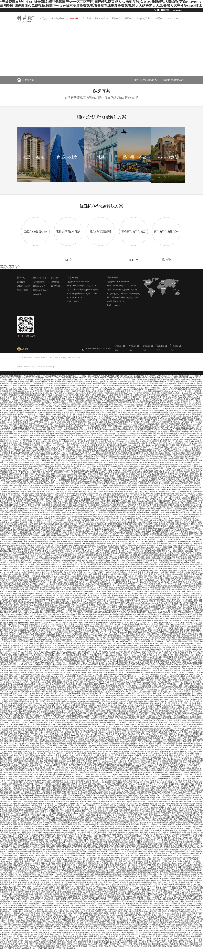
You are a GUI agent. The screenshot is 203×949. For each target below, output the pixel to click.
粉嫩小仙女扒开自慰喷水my (135, 383)
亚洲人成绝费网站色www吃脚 (135, 497)
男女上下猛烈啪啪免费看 (133, 590)
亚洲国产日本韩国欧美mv (152, 399)
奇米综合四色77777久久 (18, 555)
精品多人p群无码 (28, 488)
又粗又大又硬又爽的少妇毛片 (173, 540)
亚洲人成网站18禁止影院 (109, 407)
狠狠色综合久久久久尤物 (111, 651)
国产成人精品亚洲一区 (39, 549)
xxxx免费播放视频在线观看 (133, 389)
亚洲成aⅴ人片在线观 (33, 719)
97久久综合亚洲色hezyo (133, 551)
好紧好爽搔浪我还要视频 (97, 482)
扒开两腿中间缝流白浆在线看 (89, 503)
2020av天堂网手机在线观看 (131, 534)
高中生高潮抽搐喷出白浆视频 (112, 376)
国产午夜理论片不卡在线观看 (67, 586)
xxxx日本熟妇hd (180, 563)
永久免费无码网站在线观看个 (40, 391)
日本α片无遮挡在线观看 (116, 561)
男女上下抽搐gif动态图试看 (153, 474)
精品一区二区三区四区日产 (147, 732)
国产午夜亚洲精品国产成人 (81, 670)
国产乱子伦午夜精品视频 (104, 892)
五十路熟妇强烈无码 (145, 798)
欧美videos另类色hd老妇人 (37, 865)
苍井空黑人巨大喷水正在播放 (62, 565)
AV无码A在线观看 (178, 385)
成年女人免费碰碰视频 (27, 412)
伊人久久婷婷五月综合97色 (58, 640)
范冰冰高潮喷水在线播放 (48, 744)
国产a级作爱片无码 (59, 642)
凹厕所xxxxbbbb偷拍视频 (179, 491)
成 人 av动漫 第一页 (105, 409)
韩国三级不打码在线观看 (13, 403)
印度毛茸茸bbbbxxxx (52, 540)
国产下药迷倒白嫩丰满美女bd (66, 455)
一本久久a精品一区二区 (179, 776)
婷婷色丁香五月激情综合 (79, 461)
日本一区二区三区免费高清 (16, 399)
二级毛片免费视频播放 (142, 428)
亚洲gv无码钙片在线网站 (109, 699)
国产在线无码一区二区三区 (75, 719)
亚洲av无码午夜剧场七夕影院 (52, 472)
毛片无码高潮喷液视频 (109, 393)
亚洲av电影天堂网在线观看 (18, 657)
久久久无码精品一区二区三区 (64, 568)
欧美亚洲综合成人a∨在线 (141, 501)
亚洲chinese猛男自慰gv (84, 435)
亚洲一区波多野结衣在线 (151, 572)
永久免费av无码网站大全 (146, 407)
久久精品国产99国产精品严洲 (119, 437)
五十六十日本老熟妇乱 (56, 424)
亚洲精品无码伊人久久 (117, 794)
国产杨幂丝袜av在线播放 (39, 694)
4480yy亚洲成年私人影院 (128, 566)
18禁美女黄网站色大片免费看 (53, 486)
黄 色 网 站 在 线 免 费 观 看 (47, 713)
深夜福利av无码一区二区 (45, 638)
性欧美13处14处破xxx (108, 499)
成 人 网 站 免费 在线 (40, 520)
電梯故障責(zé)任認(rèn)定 (68, 245)
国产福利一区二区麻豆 (45, 382)
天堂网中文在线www (17, 383)
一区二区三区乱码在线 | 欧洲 (124, 380)
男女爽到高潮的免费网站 (23, 464)
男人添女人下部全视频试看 (26, 445)
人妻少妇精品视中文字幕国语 (138, 530)
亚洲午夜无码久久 (92, 719)
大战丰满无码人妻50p (37, 561)
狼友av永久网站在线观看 (27, 382)
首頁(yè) (43, 18)
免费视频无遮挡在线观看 (82, 401)
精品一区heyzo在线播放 (9, 653)
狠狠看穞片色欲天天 (115, 397)
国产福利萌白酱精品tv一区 (161, 385)
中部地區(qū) (176, 346)
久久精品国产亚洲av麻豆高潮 (191, 620)
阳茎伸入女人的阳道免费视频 (60, 432)
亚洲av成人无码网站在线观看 (68, 411)
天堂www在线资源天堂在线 (154, 389)
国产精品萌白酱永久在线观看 (149, 555)
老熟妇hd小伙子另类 (74, 489)
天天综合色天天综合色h (131, 426)
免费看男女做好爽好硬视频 (148, 514)
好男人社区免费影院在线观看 (137, 395)
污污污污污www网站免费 (57, 526)
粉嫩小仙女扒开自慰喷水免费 (61, 416)
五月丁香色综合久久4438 (30, 380)
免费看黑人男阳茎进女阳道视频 (131, 738)
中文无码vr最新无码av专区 (42, 568)
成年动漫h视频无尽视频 (41, 536)
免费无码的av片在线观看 (35, 405)
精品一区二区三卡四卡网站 (58, 902)
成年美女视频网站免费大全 (80, 628)
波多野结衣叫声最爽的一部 (171, 605)
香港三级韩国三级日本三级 (16, 455)
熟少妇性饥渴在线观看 (136, 457)
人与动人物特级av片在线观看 (41, 724)
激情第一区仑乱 (83, 455)
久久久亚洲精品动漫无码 (9, 476)
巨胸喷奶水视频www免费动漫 (172, 526)
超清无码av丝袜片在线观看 (28, 484)
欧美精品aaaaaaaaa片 (89, 669)
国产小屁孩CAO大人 (166, 443)
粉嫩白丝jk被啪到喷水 (27, 411)
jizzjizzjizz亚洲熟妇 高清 (101, 536)
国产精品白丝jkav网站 (101, 749)
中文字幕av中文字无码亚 (124, 740)
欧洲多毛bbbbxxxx (114, 399)
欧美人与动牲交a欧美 (87, 586)
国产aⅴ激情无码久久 (147, 655)
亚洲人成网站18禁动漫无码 (174, 405)
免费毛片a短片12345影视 (160, 453)
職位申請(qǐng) (57, 286)
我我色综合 (75, 387)
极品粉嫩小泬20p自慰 (57, 399)
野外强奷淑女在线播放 (133, 391)
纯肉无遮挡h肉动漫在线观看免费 (119, 378)
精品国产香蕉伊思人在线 (95, 383)
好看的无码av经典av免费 (11, 470)
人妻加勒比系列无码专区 (160, 507)
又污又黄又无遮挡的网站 (72, 405)
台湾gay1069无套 (78, 688)
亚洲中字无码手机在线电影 (184, 459)
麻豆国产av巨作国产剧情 (168, 426)
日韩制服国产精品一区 (180, 817)
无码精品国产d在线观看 (90, 632)
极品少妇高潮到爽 (190, 690)
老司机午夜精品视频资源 (162, 455)
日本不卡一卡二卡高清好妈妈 (111, 632)
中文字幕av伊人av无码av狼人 (161, 611)
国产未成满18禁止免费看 (84, 707)
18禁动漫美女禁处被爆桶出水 (87, 414)
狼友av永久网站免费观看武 (154, 624)
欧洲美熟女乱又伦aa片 (58, 459)
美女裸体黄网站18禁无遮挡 (35, 480)
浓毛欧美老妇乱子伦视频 (63, 881)
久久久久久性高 (191, 405)
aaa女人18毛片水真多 (24, 888)
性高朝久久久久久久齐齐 (129, 757)
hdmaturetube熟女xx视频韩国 (156, 457)
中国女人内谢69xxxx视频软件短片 (151, 609)
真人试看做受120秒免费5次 (143, 430)
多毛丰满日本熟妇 (47, 380)
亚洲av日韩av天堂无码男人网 (103, 528)
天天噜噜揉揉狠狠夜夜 (147, 470)
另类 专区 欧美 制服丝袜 (156, 397)
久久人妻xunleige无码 (85, 617)
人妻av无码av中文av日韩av (102, 784)
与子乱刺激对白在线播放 (9, 376)
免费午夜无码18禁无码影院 (105, 520)
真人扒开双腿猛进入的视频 (176, 397)
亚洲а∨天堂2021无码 (130, 526)
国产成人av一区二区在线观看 (95, 830)
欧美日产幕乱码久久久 (24, 478)
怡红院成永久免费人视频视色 (157, 424)
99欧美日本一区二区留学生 (98, 424)
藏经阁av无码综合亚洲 (69, 541)
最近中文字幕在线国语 (88, 578)
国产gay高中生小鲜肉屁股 (165, 464)
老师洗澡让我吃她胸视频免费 (133, 466)
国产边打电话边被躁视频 (165, 380)
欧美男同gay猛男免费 (165, 459)
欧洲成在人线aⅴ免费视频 (177, 759)
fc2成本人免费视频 (59, 439)
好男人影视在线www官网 (36, 397)
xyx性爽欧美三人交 (7, 401)
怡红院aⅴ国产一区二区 (108, 719)
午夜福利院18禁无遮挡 (108, 503)
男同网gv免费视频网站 (71, 472)
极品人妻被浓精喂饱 (144, 382)
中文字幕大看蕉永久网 (60, 495)
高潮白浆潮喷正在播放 (10, 378)
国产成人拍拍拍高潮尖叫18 (82, 532)
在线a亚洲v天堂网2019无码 (133, 746)
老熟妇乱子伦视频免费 (8, 511)
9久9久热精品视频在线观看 (23, 432)
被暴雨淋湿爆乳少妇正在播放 (124, 565)
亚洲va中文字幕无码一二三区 (88, 755)
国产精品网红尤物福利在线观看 (103, 403)
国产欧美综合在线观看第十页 (57, 395)
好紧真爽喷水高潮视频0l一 (47, 597)
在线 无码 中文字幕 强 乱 (145, 586)
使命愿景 (37, 294)
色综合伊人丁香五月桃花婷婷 (89, 393)
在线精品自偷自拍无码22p (130, 488)
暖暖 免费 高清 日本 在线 (176, 409)
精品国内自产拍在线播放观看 (83, 520)
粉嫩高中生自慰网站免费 (11, 925)
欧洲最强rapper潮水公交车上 (36, 748)
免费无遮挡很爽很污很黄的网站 (26, 624)
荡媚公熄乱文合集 (52, 503)
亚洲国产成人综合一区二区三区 (103, 432)
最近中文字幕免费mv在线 (23, 447)
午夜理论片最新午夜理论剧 (152, 584)
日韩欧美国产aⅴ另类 (149, 686)
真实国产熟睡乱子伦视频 (115, 383)
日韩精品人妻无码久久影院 (80, 478)
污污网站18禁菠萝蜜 (32, 840)
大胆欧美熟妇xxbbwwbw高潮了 (19, 538)
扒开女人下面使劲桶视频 (183, 463)
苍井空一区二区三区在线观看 (78, 690)
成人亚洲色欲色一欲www (114, 486)
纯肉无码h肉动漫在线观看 (75, 378)
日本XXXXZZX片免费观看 (55, 757)
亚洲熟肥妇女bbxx (37, 682)
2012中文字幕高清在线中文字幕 (145, 696)
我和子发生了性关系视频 (141, 694)
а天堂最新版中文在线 (132, 875)
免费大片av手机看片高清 (92, 574)
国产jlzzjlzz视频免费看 (88, 566)
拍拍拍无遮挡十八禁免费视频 (66, 380)
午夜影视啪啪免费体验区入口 (68, 555)
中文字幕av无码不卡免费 (146, 403)
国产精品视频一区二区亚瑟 (79, 395)
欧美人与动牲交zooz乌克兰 (70, 672)
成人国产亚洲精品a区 (99, 832)
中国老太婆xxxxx (90, 540)
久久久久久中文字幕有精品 (68, 463)
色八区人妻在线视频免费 (102, 464)
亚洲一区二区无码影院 (89, 813)
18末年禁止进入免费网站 (79, 576)
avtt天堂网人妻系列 (163, 651)
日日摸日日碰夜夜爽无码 (43, 464)
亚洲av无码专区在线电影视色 (39, 387)
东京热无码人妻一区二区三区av (46, 545)
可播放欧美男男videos (98, 395)
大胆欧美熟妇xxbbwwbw (171, 684)
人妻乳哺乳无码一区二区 (131, 538)
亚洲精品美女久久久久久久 (19, 694)
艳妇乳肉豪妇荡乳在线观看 (140, 385)
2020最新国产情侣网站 (49, 449)
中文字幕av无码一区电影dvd (12, 763)
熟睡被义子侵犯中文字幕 (157, 486)
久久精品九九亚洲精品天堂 (17, 565)
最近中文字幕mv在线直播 (131, 572)
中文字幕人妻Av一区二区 (80, 728)
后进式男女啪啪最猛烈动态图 (34, 395)
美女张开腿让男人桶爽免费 (16, 397)
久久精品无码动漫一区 (70, 466)
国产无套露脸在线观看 (26, 582)
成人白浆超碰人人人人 (95, 595)
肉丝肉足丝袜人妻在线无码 (182, 611)
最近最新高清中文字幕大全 (90, 387)
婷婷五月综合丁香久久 (116, 780)
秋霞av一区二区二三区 (169, 516)
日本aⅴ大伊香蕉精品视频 (96, 667)
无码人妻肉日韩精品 (180, 900)
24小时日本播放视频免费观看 (84, 470)
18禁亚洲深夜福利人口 (93, 649)
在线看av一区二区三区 (46, 584)
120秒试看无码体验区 (73, 703)
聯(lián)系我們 (39, 286)
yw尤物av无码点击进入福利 (78, 553)
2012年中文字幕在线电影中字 (158, 495)
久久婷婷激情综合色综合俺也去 (55, 383)
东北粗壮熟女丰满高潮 (168, 615)
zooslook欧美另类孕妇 (137, 424)
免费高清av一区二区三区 (49, 771)
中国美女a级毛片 (104, 744)
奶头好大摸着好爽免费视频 (100, 778)
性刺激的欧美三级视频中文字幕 (57, 834)
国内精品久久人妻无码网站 (50, 513)
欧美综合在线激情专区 (142, 871)
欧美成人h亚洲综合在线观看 (65, 659)
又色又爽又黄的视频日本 (112, 526)
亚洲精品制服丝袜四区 (61, 464)
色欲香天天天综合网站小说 (122, 511)
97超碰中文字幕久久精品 (11, 488)
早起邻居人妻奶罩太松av (159, 524)
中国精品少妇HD (98, 401)
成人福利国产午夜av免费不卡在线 (48, 474)
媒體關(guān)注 (23, 286)
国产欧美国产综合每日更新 (127, 514)
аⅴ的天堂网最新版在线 (69, 499)
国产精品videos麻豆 (41, 432)
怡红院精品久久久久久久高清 (163, 518)
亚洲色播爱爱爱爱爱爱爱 (135, 493)
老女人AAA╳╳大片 (149, 665)
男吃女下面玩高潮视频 (161, 776)
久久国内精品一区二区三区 (61, 715)
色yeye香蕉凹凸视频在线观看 (176, 389)
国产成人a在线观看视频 (143, 451)
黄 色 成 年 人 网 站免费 (107, 936)
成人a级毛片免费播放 (8, 686)
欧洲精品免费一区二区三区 (184, 382)
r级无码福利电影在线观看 (156, 599)
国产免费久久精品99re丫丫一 (76, 424)
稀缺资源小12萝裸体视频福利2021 (119, 667)
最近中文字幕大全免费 (111, 405)
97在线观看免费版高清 (151, 391)
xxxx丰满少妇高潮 (98, 422)
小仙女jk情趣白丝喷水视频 (56, 690)
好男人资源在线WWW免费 (62, 401)
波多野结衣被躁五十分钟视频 (164, 434)
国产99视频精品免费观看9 (51, 701)
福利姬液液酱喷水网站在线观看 (12, 678)
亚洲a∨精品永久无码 (137, 628)
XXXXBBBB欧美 (122, 414)
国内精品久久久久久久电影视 (122, 518)
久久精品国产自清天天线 (60, 461)
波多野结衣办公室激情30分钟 (191, 684)
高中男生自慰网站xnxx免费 (152, 538)
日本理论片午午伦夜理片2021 (62, 443)
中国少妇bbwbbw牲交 (83, 428)
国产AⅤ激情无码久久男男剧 (187, 432)
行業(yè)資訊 (22, 290)
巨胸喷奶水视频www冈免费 (140, 414)
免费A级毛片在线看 (105, 578)
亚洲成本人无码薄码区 (164, 925)
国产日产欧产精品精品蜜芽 (39, 416)
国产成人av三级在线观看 (77, 753)
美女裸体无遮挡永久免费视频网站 (60, 507)
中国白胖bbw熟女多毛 (127, 407)
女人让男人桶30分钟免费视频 (157, 536)
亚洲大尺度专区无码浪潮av (103, 434)
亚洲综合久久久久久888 (78, 453)
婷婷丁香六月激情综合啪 (159, 661)
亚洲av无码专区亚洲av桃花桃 (25, 775)
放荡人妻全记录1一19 (24, 636)
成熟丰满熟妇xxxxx (134, 522)
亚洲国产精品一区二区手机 (97, 399)
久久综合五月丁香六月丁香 (38, 551)
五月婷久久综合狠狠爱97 (180, 815)
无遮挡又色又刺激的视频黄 (36, 441)
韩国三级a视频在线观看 (114, 459)
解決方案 (74, 18)
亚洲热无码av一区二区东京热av (186, 443)
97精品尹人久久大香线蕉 (151, 605)
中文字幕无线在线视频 (165, 711)
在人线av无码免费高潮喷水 (29, 588)
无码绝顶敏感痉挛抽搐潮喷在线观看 (15, 576)
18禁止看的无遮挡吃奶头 (56, 441)
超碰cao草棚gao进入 (160, 520)
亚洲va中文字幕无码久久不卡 (38, 422)
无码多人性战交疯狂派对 (180, 530)
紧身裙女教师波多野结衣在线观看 (148, 848)
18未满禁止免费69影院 (179, 642)
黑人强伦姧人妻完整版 (8, 426)
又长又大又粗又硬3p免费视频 (98, 942)
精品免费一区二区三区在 (99, 461)
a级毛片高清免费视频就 (33, 678)
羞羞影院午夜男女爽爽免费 (168, 696)
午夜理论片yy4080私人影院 (87, 382)
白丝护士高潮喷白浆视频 (69, 655)
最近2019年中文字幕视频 (127, 503)
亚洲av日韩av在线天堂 (156, 576)
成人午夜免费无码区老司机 (129, 761)
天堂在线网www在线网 (161, 449)
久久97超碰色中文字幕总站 (119, 846)
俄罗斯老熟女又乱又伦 (32, 449)
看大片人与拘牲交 (164, 478)
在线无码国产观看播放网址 (134, 376)
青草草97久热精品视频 (165, 522)
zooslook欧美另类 (43, 428)
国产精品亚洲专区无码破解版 (100, 420)
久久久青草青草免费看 (145, 432)
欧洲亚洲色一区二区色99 (64, 491)
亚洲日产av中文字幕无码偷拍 (171, 888)
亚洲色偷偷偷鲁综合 (32, 605)
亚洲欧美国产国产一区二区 (167, 441)
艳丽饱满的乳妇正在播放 (101, 692)
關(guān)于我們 (144, 18)
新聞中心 (129, 18)
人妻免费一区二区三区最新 (141, 461)
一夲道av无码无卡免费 (105, 491)
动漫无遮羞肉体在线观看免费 (180, 461)
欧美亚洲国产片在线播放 (180, 821)
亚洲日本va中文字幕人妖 (50, 646)
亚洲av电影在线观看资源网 (68, 588)
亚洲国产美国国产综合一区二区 (183, 701)
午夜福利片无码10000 (176, 497)
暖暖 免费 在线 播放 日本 (78, 547)
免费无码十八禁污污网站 (41, 443)
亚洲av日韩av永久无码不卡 (148, 647)
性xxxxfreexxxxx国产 (194, 424)
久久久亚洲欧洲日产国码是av (40, 401)
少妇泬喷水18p (103, 661)
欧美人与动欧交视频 (152, 545)
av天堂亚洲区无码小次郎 (59, 389)
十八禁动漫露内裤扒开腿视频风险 (183, 507)
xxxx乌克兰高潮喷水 (129, 441)
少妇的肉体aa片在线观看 (113, 655)
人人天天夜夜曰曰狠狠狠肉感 (43, 532)
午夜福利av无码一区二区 (106, 773)
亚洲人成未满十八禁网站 (18, 416)
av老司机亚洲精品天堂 (130, 472)
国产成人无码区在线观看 (72, 572)
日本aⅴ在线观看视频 (157, 786)
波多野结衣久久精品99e (137, 934)
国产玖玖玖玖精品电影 (187, 594)
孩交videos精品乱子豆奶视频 (174, 376)
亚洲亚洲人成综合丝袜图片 (95, 447)
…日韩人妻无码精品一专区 (127, 411)
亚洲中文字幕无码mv (25, 726)
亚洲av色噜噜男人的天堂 (30, 796)
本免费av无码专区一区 (188, 915)
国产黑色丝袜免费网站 (17, 385)
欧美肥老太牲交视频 (10, 911)
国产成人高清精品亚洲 (106, 414)
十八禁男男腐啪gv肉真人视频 (164, 503)
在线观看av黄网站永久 (169, 767)
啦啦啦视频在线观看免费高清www (145, 443)
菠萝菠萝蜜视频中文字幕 (30, 513)
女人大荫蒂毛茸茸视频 (86, 449)
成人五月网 (43, 624)
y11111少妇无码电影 (7, 699)
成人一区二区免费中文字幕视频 (94, 582)
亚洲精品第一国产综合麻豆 (14, 605)
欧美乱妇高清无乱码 (109, 609)
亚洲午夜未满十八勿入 (122, 853)
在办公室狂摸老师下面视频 (89, 499)
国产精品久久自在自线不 (32, 634)
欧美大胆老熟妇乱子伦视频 (90, 488)
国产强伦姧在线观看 (15, 501)
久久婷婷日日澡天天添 (111, 890)
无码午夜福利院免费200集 (77, 726)
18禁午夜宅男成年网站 (94, 580)
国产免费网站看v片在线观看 (136, 713)
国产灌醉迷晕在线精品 (104, 827)
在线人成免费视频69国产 (60, 784)
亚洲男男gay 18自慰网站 (188, 407)
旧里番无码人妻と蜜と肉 (134, 780)
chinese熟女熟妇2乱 (155, 618)
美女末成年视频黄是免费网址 (17, 522)
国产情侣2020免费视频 (154, 549)
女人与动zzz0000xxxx (162, 775)
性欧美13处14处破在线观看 (10, 486)
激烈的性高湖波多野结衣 (27, 597)
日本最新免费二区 (22, 859)
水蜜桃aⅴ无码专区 (37, 934)
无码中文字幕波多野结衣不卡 (160, 395)
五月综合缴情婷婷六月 (190, 534)
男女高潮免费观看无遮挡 (116, 395)
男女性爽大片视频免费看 (86, 412)
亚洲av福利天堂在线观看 (169, 769)
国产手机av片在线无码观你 (186, 513)
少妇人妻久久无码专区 (149, 626)
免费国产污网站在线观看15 (166, 511)
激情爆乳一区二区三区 (96, 459)
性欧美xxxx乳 (68, 827)
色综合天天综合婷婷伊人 (190, 794)
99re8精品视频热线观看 (19, 667)
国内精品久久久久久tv (67, 484)
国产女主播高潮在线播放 (70, 823)
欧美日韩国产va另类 (134, 474)
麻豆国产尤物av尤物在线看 (63, 782)
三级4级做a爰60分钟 (90, 418)
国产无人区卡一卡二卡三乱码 (87, 409)
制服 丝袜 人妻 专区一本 (67, 412)
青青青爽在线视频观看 (47, 609)
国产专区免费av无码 (74, 418)
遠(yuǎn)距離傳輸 (101, 231)
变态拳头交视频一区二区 (101, 663)
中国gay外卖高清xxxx (58, 418)
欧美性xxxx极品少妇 (186, 441)
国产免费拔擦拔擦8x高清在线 (64, 409)
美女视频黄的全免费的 (59, 838)
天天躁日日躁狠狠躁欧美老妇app (155, 387)
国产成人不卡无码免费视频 (100, 480)
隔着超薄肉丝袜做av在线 (38, 526)
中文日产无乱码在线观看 (24, 559)
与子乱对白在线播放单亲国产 (25, 463)
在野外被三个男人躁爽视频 (102, 380)
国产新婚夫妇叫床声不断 (30, 472)
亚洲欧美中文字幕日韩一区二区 (12, 620)
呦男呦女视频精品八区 (59, 528)
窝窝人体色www (83, 518)
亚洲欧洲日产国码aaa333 (82, 663)
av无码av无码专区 (176, 495)
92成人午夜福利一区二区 (36, 457)
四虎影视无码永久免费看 (170, 393)
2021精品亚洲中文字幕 (122, 409)
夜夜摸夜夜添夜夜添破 (89, 472)
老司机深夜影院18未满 (144, 528)
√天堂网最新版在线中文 (26, 553)
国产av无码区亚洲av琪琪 (16, 800)
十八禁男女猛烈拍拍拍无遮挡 (149, 709)
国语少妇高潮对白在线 (50, 946)
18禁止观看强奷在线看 (58, 778)
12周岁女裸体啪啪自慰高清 (191, 411)
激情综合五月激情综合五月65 (108, 925)
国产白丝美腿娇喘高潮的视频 (177, 551)
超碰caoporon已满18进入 (127, 382)
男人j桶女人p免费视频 (160, 532)
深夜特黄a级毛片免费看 (192, 786)
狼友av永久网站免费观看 (11, 611)
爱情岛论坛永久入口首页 (193, 576)
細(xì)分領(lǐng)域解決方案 (145, 80)
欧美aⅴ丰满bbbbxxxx (70, 701)
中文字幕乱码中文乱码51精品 (118, 385)
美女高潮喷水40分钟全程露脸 (32, 848)
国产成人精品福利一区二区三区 (158, 383)
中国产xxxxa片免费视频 (37, 420)
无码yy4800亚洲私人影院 (81, 432)
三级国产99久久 (27, 470)
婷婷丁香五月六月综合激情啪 (58, 420)
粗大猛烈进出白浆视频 (22, 514)
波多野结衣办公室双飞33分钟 (93, 489)
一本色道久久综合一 (48, 586)
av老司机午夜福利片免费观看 (172, 572)
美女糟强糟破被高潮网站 (133, 624)
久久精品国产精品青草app (83, 514)
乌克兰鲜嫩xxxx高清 (15, 449)
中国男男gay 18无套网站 (173, 875)
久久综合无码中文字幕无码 (126, 403)
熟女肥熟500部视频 (146, 463)
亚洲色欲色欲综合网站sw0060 (27, 509)
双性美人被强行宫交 (42, 488)
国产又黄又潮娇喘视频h (164, 844)
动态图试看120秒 (88, 825)
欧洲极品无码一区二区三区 (163, 382)
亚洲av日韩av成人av (30, 776)
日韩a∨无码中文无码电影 (44, 773)
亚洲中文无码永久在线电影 (17, 420)
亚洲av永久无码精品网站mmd (141, 819)
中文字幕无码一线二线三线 (121, 568)
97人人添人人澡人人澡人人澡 (162, 414)
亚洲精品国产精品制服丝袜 (19, 838)
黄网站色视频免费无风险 (73, 684)
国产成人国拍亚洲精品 (16, 584)
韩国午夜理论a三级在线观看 (174, 894)
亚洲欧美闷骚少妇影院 (27, 516)
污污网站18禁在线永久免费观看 (56, 403)
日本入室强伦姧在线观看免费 (101, 430)
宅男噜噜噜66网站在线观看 (57, 397)
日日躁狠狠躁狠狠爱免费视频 (19, 549)
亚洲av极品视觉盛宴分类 (141, 559)
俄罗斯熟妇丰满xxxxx (187, 566)
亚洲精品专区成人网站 (108, 840)
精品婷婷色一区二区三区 (160, 642)
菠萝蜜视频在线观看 (87, 873)
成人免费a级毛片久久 (102, 617)
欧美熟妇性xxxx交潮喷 (142, 518)
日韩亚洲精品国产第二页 (98, 397)
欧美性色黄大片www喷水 (120, 638)
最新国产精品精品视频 (76, 526)
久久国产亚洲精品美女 (24, 409)
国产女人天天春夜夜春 (80, 416)
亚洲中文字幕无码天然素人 (164, 430)
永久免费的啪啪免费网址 (159, 447)
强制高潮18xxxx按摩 (181, 414)
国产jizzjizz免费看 (44, 468)
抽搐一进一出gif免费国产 (177, 468)
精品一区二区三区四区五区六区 (16, 387)
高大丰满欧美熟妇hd (102, 570)
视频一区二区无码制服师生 (115, 439)
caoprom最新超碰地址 (53, 736)
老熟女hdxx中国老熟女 (28, 491)
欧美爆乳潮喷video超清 (179, 578)
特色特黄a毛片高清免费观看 (21, 418)
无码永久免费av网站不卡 (28, 557)
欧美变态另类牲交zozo (70, 376)
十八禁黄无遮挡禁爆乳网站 (180, 453)
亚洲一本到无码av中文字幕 (126, 432)
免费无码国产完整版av (125, 659)
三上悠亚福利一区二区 (16, 441)
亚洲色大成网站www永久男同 (143, 464)
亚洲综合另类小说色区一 (61, 391)
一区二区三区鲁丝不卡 (110, 657)
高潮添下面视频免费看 (43, 505)
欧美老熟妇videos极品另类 (69, 509)
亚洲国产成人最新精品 (69, 407)
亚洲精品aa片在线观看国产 (76, 399)
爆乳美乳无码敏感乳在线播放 (17, 389)
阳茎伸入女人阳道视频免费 (44, 478)
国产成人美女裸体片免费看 (53, 703)
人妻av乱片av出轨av (174, 601)
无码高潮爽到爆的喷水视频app (24, 393)
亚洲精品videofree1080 (56, 817)
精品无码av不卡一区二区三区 (49, 407)
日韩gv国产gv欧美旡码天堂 (192, 595)
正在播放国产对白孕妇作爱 (157, 497)
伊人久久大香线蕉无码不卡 (188, 426)
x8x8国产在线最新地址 (8, 622)
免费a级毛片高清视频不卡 (62, 832)
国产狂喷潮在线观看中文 (149, 615)
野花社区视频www (149, 522)
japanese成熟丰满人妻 (118, 536)
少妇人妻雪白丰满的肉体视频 (80, 501)
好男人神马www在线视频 (178, 532)
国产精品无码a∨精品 (183, 464)
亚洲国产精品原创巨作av (107, 946)
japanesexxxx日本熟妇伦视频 (71, 474)
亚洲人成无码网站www (34, 383)
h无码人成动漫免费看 (132, 459)
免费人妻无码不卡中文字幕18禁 (139, 416)
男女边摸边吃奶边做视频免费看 (91, 466)
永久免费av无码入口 (60, 547)
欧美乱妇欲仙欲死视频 (176, 520)
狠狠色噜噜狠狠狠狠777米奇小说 (124, 931)
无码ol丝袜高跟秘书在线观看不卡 (21, 545)
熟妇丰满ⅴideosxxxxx (149, 459)
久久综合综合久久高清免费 (148, 411)
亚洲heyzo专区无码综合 (152, 489)
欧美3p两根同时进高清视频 (15, 482)
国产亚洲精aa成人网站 (140, 378)
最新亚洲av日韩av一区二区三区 (130, 393)
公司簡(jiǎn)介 (39, 282)
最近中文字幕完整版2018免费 (11, 547)
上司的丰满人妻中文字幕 (117, 522)
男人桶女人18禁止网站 (35, 482)
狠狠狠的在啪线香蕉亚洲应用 (80, 528)
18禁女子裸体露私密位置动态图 (137, 447)
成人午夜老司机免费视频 (153, 595)
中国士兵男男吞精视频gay (128, 509)
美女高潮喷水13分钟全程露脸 (186, 728)
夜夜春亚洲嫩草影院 (145, 503)
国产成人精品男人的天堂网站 (158, 439)
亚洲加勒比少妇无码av (22, 798)
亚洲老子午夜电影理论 (112, 466)
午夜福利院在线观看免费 (27, 622)
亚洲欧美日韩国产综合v (11, 380)
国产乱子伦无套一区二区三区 (95, 385)
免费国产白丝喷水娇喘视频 (181, 416)
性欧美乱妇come (140, 601)
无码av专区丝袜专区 (102, 476)
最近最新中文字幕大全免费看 (67, 557)
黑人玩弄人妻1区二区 (106, 775)
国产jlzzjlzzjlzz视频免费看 (48, 734)
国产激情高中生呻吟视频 (82, 692)
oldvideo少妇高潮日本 (159, 501)
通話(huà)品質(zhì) (35, 231)
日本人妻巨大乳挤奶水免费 (45, 696)
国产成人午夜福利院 (152, 780)
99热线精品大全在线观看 (161, 416)
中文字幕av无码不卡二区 (38, 424)
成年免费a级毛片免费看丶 (117, 457)
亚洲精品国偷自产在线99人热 (40, 530)
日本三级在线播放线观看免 (51, 376)
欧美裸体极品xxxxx (29, 468)
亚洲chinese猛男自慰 (56, 767)
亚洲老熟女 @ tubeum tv (169, 391)
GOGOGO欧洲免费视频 (141, 617)
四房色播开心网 (77, 391)
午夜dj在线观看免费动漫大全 (114, 493)
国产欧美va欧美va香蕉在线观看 (144, 476)
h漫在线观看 (49, 721)
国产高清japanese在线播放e (56, 480)
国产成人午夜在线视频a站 (48, 509)
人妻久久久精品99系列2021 (179, 447)
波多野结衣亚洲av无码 (87, 788)
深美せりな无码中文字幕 (140, 420)
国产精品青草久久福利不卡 (121, 559)
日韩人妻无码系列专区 (146, 651)
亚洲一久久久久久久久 (160, 451)
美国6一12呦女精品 (84, 380)
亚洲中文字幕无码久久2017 (171, 545)
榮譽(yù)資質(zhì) (40, 290)
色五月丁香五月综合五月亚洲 (182, 449)
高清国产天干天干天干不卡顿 (22, 570)
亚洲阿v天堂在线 (33, 455)
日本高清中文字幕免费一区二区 (142, 638)
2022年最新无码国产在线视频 (149, 484)
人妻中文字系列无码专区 (107, 382)
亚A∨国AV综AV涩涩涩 (125, 499)
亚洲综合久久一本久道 (40, 798)
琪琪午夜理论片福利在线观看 (65, 661)
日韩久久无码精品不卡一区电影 (130, 387)
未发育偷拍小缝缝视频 (74, 385)
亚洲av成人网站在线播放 (43, 409)
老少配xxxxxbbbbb (164, 418)
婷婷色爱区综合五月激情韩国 (29, 511)
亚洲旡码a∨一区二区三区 (66, 445)
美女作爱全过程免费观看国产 (107, 412)
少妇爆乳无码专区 (40, 640)
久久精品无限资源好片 (142, 532)
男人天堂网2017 (76, 551)
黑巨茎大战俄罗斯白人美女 (189, 753)
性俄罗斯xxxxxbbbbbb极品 (122, 430)
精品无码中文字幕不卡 (81, 505)
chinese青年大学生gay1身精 (143, 578)
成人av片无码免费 (183, 437)
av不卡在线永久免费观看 (99, 416)
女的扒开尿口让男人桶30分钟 (57, 501)
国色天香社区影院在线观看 (185, 430)
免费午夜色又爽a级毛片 (173, 595)
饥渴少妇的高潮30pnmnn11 (19, 507)
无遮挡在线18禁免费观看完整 (96, 620)
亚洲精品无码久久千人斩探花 (85, 443)
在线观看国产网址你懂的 (65, 911)
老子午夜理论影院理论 (93, 526)
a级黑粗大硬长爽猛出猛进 (34, 540)
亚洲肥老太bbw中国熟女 (112, 441)
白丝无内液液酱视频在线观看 (89, 541)
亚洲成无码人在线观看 (91, 742)
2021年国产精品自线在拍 (121, 501)
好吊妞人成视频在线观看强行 (182, 383)
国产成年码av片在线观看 (22, 792)
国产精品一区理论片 (87, 411)
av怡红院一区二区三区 (38, 507)
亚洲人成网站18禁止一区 (55, 590)
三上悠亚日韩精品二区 (8, 597)
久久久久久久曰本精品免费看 (142, 437)
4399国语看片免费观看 (106, 647)
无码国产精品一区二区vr (83, 507)
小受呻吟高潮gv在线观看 (55, 592)
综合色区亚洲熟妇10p (107, 418)
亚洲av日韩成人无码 (87, 909)
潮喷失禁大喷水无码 (80, 732)
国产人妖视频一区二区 (144, 622)
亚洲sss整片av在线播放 (98, 457)
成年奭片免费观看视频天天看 (64, 435)
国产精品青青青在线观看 (15, 655)
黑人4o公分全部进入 (166, 499)
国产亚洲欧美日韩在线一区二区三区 (108, 538)
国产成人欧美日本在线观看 (79, 457)
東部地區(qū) (148, 346)
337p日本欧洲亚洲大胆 (8, 842)
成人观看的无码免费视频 (123, 532)
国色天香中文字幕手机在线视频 (168, 403)
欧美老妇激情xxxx (29, 547)
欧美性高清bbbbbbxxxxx (128, 412)
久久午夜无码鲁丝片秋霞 (106, 484)
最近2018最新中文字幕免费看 (13, 757)
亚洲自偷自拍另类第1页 (128, 709)
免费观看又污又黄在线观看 (26, 566)
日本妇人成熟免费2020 (173, 609)
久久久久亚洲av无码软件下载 (95, 803)
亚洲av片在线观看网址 (41, 418)
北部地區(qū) (120, 346)
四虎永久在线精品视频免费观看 (168, 470)
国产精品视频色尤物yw (77, 468)
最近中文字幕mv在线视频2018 (188, 511)
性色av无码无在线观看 (160, 491)
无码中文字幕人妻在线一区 (132, 399)
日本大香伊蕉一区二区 (74, 441)
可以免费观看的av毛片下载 (34, 403)
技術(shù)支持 (101, 18)
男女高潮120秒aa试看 (60, 468)
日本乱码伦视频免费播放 (177, 457)
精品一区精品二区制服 (157, 409)
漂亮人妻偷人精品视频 (127, 771)
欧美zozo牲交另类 (21, 401)
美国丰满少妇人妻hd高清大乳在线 (71, 771)
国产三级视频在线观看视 (110, 488)
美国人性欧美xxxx (182, 528)
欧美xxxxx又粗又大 (21, 437)
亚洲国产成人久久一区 (41, 670)
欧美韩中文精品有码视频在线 (22, 642)
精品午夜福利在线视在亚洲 (185, 380)
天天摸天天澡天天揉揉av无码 (165, 437)
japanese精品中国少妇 (77, 389)
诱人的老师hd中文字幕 (119, 455)
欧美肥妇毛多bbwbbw (111, 555)
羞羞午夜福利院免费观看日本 (122, 451)
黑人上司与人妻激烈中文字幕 (182, 792)
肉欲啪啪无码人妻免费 (99, 628)
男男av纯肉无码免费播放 (135, 857)
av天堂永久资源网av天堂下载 (80, 403)
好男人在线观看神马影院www (100, 576)
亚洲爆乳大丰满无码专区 (79, 420)
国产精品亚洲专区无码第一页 (90, 609)
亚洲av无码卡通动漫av (86, 622)
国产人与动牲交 (31, 584)
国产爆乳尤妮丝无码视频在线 (114, 495)
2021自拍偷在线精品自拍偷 (153, 405)
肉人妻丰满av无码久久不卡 (28, 407)
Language (177, 10)
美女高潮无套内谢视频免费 (161, 559)
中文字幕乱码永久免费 (175, 644)
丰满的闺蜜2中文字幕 (104, 445)
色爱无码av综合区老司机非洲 (112, 590)
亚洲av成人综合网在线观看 (78, 397)
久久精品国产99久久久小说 (124, 434)
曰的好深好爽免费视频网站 (47, 412)
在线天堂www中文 (90, 636)
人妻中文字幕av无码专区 (22, 688)
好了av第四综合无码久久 (191, 545)
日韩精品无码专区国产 (116, 547)
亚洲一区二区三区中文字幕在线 (146, 499)
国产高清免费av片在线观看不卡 (100, 934)
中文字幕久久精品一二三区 (19, 414)
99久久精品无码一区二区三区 (64, 414)
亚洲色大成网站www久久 (46, 445)
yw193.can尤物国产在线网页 (142, 543)
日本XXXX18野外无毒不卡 (156, 857)
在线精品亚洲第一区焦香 (93, 709)
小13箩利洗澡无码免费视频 (137, 482)
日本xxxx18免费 (182, 734)
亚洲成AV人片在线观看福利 (169, 411)
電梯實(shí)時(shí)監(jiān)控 (133, 245)
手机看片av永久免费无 (126, 634)
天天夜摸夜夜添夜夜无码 (77, 748)
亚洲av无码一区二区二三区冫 (184, 568)
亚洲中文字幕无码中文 (175, 486)
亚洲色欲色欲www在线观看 (179, 422)
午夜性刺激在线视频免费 (181, 455)
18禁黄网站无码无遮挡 (180, 478)
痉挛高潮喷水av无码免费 (154, 376)
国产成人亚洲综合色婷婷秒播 (66, 382)
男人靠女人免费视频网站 (165, 730)
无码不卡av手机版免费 (32, 665)
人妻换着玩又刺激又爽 (80, 694)
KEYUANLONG (175, 18)
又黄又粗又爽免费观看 (126, 449)
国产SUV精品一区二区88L (46, 582)
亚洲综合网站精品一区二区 (82, 434)
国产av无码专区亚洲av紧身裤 (164, 435)
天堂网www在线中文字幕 (93, 391)
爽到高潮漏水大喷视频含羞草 (112, 875)
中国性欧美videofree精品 (161, 659)
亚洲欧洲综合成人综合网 (44, 617)
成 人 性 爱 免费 (184, 391)
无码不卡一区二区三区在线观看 (53, 378)
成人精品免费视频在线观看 (100, 455)
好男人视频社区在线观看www (95, 561)
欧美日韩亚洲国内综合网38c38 (167, 407)
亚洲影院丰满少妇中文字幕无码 (17, 459)
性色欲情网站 (188, 601)
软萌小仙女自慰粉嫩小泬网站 (47, 393)
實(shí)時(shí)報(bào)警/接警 (166, 245)
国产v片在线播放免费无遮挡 (29, 376)
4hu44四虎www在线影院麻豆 (78, 430)
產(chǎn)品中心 (58, 18)
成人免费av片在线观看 (82, 524)
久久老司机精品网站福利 (147, 441)
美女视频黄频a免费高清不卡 (37, 385)
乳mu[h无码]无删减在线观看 (59, 551)
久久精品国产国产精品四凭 (20, 603)
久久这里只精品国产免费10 (96, 378)
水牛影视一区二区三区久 (54, 595)
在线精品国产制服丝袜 (136, 468)
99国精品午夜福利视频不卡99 (24, 607)
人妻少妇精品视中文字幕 (122, 443)
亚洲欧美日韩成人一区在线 (79, 559)
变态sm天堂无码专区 (178, 651)
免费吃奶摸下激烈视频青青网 (154, 551)
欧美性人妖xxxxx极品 (183, 412)
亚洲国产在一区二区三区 (122, 464)
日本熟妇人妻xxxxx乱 (48, 555)
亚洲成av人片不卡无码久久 (106, 411)
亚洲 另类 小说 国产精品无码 (163, 859)
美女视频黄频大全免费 (177, 424)
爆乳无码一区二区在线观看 (191, 403)
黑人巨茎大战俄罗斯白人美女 (105, 659)
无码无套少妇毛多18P (116, 592)
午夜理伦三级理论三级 (149, 426)
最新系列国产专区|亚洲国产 (49, 499)
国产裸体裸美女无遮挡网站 (45, 730)
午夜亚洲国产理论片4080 (186, 790)
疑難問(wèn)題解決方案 (173, 80)
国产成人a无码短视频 (104, 696)
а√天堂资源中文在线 (23, 461)
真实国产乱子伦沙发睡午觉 (180, 439)
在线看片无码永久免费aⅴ (43, 435)
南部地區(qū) (162, 346)
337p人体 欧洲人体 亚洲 (94, 549)
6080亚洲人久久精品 (99, 437)
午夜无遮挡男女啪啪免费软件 (101, 426)
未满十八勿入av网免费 (176, 387)
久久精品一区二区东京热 (102, 435)
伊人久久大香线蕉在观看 (53, 572)
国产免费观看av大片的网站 (81, 522)
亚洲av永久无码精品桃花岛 (14, 690)
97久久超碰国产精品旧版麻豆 (48, 566)
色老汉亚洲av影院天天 (109, 387)
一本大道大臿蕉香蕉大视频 (16, 422)
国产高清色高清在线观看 (107, 563)
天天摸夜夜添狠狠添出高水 (81, 422)
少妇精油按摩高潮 (177, 378)
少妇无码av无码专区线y (23, 520)
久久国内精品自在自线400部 (13, 873)
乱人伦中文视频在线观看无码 (165, 432)
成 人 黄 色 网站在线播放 (108, 509)
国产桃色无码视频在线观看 (160, 378)
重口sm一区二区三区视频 (150, 630)
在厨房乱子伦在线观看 (117, 530)
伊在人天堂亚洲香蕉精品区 (41, 451)
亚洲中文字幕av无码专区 (116, 482)
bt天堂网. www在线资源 (77, 383)
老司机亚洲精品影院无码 (147, 418)
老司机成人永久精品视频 (154, 597)
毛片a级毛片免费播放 (10, 411)
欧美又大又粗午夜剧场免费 (23, 435)
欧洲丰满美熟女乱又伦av (121, 445)
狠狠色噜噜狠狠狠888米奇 (151, 684)
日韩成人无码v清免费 (69, 622)
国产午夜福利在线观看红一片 (156, 468)
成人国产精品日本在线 (156, 794)
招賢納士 (160, 18)
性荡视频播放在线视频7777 (93, 684)
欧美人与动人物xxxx (59, 553)
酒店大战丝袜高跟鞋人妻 (68, 393)
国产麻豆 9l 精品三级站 (144, 434)
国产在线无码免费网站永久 (153, 705)
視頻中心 (116, 18)
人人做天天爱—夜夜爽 (164, 553)
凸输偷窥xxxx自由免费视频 (92, 405)
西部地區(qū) (134, 346)
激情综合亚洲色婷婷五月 (75, 439)
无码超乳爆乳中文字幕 (81, 426)
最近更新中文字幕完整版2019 (87, 545)
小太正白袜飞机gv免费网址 (21, 532)
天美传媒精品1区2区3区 (97, 838)
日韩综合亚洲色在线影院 (145, 844)
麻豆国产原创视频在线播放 (89, 407)
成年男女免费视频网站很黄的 (135, 397)
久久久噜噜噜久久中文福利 (174, 541)
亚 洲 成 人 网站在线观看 (20, 453)
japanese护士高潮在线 (59, 447)
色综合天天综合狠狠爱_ (132, 721)
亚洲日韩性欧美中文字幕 (41, 439)
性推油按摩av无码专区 (52, 466)
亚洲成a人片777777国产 (94, 389)
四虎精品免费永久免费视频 (46, 607)
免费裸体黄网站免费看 (78, 800)
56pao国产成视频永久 (143, 603)
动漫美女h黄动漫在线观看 (20, 594)
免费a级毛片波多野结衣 (191, 399)
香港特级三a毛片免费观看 (60, 522)
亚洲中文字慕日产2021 (141, 453)
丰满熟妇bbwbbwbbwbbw (185, 744)
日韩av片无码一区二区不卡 (39, 389)
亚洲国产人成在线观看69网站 (105, 514)
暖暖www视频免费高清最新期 (40, 495)
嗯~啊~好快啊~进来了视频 (20, 451)
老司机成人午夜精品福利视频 (122, 553)
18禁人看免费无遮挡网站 (186, 476)
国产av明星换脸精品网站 (113, 389)
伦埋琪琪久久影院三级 (160, 461)
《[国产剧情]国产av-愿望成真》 (158, 582)
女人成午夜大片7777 (68, 776)
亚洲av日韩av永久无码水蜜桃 (73, 665)
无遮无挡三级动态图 (179, 420)
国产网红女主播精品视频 (60, 387)
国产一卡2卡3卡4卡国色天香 (121, 476)
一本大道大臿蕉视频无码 (189, 393)
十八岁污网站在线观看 (73, 634)
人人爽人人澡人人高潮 (53, 405)
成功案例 (86, 18)
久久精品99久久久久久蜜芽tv (106, 449)
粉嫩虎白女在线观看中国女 (21, 821)
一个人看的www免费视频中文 (180, 536)
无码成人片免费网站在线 (162, 570)
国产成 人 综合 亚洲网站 (38, 437)
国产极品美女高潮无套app (145, 380)
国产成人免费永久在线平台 (28, 609)
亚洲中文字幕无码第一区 (25, 905)
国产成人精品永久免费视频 (84, 565)
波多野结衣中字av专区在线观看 (62, 428)
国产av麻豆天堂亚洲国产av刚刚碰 (12, 405)
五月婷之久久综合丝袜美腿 (114, 391)
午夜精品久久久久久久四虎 (30, 378)
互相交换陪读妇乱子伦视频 (61, 819)
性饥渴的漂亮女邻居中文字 (62, 884)
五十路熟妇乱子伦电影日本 (77, 459)
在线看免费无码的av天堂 (157, 482)
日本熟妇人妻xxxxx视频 (18, 551)
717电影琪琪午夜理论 (12, 543)
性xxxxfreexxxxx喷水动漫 (147, 412)
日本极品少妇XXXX (35, 703)
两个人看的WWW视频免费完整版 (20, 534)
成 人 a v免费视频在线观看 (10, 578)
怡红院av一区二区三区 (87, 513)
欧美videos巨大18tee (112, 534)
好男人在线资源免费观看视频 (101, 511)
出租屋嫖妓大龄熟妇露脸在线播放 (118, 401)
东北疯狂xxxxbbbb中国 (180, 395)
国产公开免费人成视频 (134, 886)
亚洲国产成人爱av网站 (103, 565)
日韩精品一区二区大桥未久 (90, 376)
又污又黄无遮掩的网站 (57, 385)
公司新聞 (21, 282)
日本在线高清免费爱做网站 (188, 514)
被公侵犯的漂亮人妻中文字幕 (152, 875)
